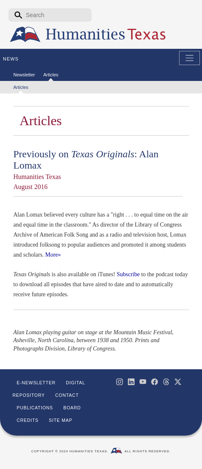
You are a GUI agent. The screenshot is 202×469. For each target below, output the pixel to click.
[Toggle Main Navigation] (189, 58)
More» (53, 255)
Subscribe (128, 274)
